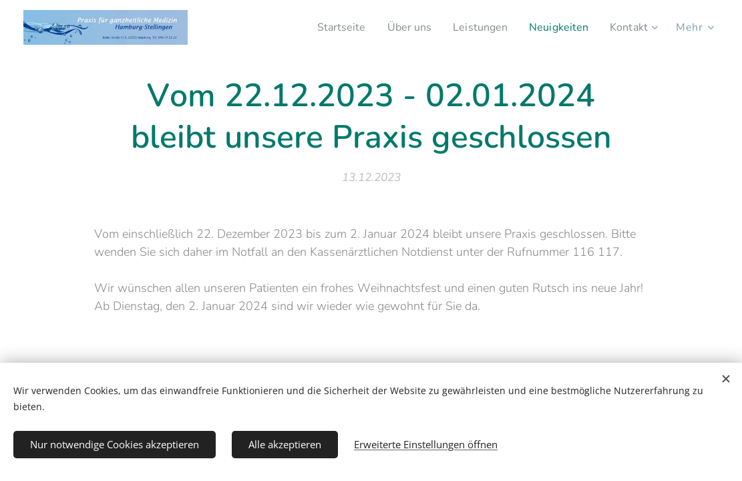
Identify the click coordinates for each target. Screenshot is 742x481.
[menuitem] (325, 27)
